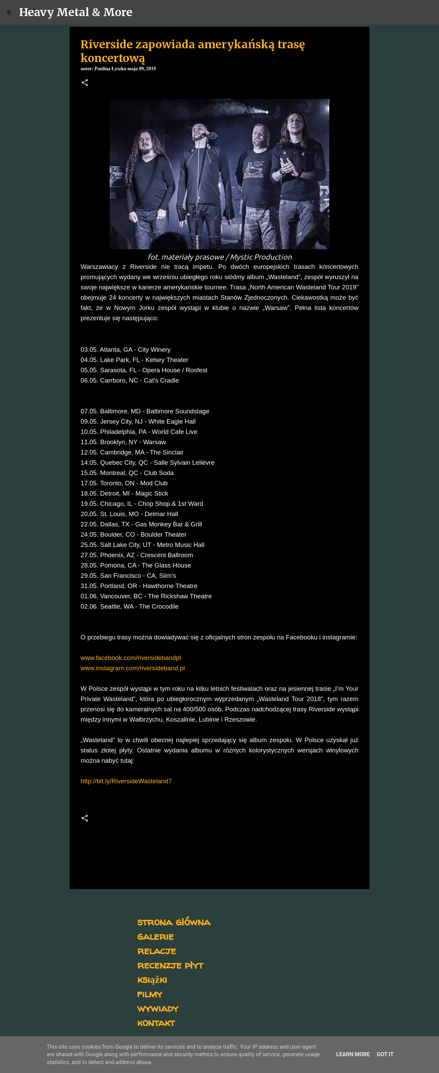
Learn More (353, 1054)
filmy (149, 993)
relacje (156, 950)
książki (152, 979)
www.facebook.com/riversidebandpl (131, 657)
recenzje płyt (170, 965)
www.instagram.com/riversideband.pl (133, 668)
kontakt (156, 1022)
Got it (385, 1054)
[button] (85, 83)
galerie (155, 936)
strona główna (173, 921)
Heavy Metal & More (75, 12)
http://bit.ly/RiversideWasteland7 (126, 781)
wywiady (157, 1008)
